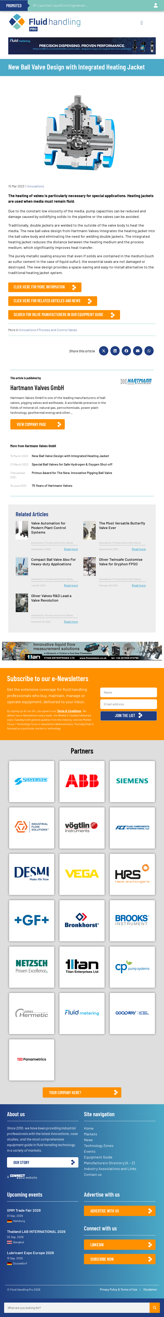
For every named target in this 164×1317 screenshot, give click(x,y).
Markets (90, 1134)
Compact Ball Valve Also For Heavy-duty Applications (53, 561)
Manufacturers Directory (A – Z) (109, 1163)
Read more (71, 549)
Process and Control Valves (58, 330)
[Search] (155, 1308)
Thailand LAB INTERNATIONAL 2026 (36, 1231)
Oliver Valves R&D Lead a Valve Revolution (51, 597)
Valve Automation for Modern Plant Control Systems (48, 527)
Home (89, 1128)
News (88, 1139)
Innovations (35, 186)
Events (90, 1151)
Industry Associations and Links (110, 1168)
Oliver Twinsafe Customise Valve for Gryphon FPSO (121, 561)
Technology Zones (98, 1145)
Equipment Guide (98, 1157)
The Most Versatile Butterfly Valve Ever (122, 525)
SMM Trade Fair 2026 (24, 1210)
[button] (142, 22)
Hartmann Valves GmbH (37, 387)
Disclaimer (150, 1289)
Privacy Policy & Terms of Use (118, 1289)
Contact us (93, 1174)
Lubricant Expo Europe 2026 (30, 1252)
